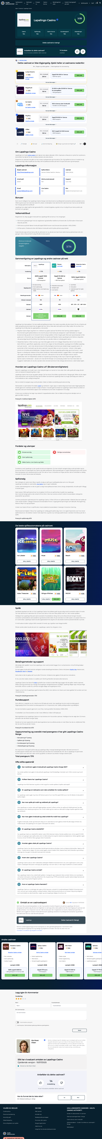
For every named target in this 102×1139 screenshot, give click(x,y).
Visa (75, 669)
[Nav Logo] (7, 3)
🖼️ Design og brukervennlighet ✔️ (66, 144)
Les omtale (59, 266)
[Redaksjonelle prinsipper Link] (50, 1117)
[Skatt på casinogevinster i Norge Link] (82, 1116)
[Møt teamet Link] (50, 1111)
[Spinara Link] (88, 947)
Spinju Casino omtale (42, 952)
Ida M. (69, 902)
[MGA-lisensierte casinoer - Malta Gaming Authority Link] (82, 1109)
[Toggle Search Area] (100, 3)
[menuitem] (19, 3)
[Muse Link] (51, 541)
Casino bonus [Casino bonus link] (45, 3)
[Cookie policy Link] (18, 1111)
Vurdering (18, 996)
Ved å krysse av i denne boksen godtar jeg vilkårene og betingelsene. (33, 1025)
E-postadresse (56, 1002)
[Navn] (32, 1005)
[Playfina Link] (20, 118)
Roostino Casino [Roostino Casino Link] (15, 945)
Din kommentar (20, 1009)
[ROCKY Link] (75, 578)
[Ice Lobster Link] (26, 541)
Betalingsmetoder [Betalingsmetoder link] (57, 3)
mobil (39, 386)
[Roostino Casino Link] (6, 947)
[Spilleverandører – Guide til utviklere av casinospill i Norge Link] (82, 1123)
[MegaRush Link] (20, 90)
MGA (35, 682)
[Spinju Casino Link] (33, 947)
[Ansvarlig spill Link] (18, 1117)
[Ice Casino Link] (20, 104)
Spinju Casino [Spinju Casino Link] (42, 945)
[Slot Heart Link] (61, 947)
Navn (16, 1002)
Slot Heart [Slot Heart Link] (68, 945)
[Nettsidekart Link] (82, 1127)
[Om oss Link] (50, 1108)
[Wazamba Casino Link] (78, 278)
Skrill (24, 671)
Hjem (16, 8)
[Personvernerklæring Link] (18, 1114)
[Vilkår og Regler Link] (18, 1108)
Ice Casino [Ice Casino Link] (28, 102)
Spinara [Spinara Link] (95, 945)
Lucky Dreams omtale (29, 78)
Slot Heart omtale (70, 952)
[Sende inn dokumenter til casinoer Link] (82, 1113)
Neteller (30, 671)
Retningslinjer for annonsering (60, 66)
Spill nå (79, 75)
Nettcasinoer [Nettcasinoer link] (29, 3)
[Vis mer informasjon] (51, 82)
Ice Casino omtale (30, 107)
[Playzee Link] (59, 278)
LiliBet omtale (29, 135)
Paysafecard (18, 671)
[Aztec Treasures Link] (26, 578)
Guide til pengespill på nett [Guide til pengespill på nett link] (70, 3)
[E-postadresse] (69, 1005)
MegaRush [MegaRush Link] (28, 88)
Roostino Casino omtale (15, 952)
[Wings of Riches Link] (51, 578)
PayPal (72, 669)
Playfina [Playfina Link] (28, 115)
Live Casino (40, 484)
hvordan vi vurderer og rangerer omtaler (29, 930)
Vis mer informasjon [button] (51, 82)
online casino (31, 155)
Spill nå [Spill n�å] (79, 132)
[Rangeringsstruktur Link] (50, 1123)
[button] (97, 3)
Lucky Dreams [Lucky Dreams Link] (30, 72)
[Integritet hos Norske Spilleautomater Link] (50, 1129)
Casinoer (21, 8)
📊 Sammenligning (46, 144)
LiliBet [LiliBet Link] (27, 129)
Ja (64, 1097)
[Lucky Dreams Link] (20, 75)
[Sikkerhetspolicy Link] (18, 1120)
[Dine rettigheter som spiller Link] (18, 1123)
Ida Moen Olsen (23, 60)
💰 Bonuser (34, 144)
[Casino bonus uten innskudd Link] (82, 1119)
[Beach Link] (75, 541)
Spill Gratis (27, 561)
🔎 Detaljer (24, 144)
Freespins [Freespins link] (38, 3)
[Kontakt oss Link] (50, 1114)
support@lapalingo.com (24, 191)
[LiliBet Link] (20, 132)
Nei (78, 1097)
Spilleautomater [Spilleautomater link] (19, 3)
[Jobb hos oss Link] (50, 1126)
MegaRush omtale (30, 93)
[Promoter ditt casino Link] (50, 1120)
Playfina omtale (29, 121)
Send (79, 1030)
